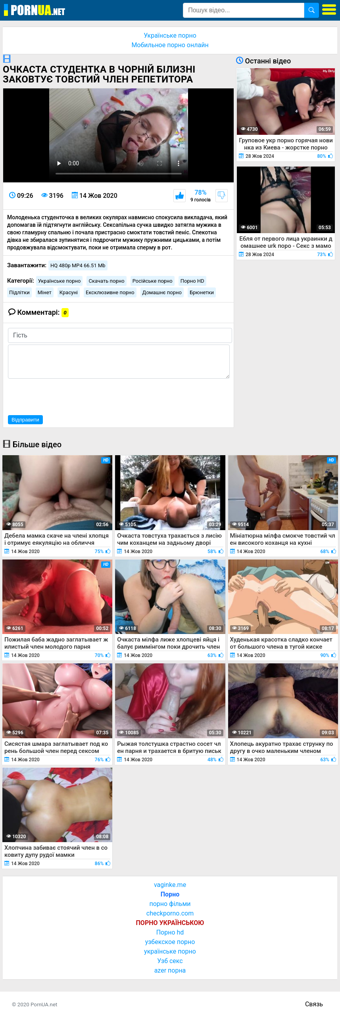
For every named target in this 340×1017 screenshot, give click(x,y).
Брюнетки (202, 292)
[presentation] (68, 395)
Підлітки (19, 292)
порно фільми (169, 904)
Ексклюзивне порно (110, 292)
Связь (314, 1004)
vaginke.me (170, 885)
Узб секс (169, 961)
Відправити (25, 420)
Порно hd (170, 932)
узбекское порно (170, 942)
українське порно (170, 951)
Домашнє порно (162, 292)
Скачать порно (106, 281)
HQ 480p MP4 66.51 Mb (78, 265)
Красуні (69, 292)
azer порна (170, 970)
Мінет (45, 292)
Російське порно (153, 281)
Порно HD (192, 281)
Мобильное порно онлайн (169, 45)
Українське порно (170, 35)
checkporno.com (170, 913)
